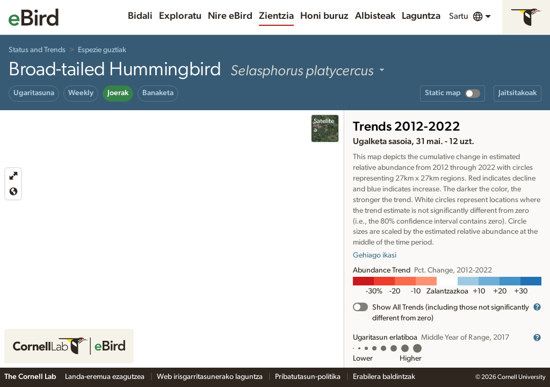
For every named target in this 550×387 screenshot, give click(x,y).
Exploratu (180, 16)
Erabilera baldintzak (384, 377)
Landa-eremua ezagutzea (105, 377)
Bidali (140, 16)
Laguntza (421, 16)
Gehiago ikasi (374, 255)
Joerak (117, 93)
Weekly (80, 93)
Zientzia (276, 16)
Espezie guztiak (102, 50)
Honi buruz (324, 16)
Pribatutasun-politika (308, 377)
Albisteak (375, 16)
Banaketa (157, 93)
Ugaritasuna (33, 93)
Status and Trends (37, 50)
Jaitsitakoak (517, 93)
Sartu (458, 16)
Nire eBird (230, 16)
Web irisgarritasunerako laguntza (210, 377)
